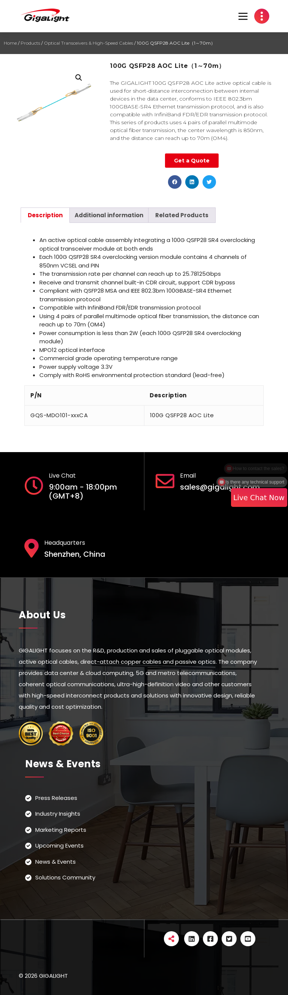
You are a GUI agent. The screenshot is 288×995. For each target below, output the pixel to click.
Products (30, 43)
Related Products (181, 215)
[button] (175, 182)
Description (45, 215)
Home (10, 43)
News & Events (55, 862)
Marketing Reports (60, 830)
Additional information (109, 215)
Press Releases (56, 798)
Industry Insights (57, 814)
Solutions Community (65, 877)
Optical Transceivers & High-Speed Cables (88, 43)
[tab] (45, 215)
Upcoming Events (59, 845)
